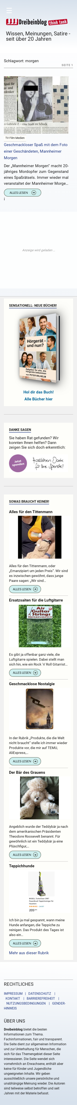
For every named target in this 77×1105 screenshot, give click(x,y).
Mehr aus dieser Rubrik (29, 953)
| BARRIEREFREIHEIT (38, 998)
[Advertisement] (38, 250)
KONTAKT (12, 998)
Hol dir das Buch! (38, 392)
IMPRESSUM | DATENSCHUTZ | (30, 994)
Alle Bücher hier (38, 399)
